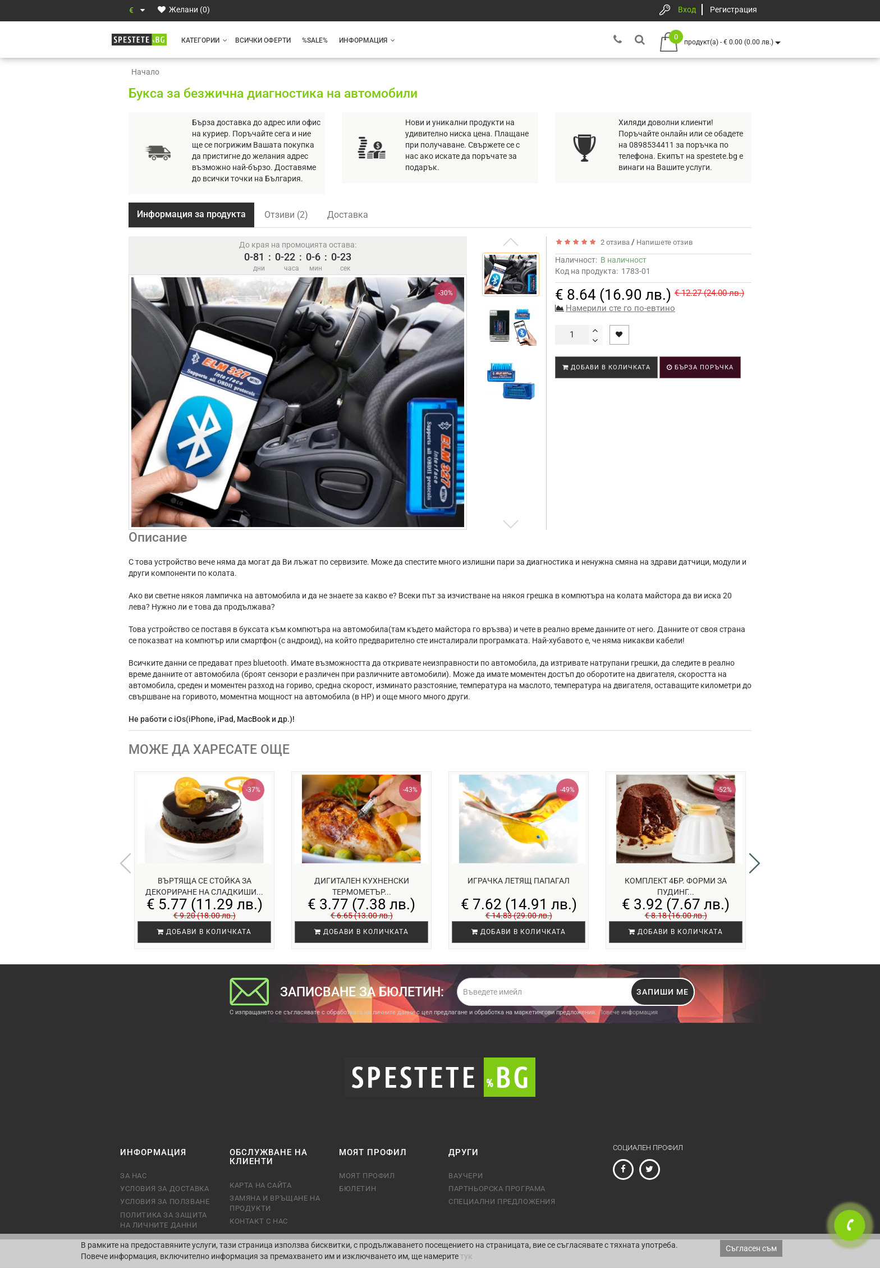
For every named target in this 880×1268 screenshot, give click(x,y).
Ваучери (465, 1175)
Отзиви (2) (286, 214)
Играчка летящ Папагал (518, 880)
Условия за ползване (164, 1201)
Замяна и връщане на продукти (275, 1203)
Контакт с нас (259, 1221)
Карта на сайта (260, 1185)
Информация (367, 40)
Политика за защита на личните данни (163, 1220)
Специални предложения (502, 1201)
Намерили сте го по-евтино (620, 308)
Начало (145, 71)
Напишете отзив (664, 242)
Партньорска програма (497, 1188)
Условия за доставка (164, 1188)
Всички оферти (263, 40)
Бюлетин (357, 1188)
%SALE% (315, 40)
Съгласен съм (751, 1248)
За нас (133, 1175)
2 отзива (613, 242)
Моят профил (367, 1175)
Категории (204, 40)
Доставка (347, 214)
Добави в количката (606, 367)
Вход (687, 9)
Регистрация (733, 9)
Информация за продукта (191, 214)
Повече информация (628, 1012)
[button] (754, 863)
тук (466, 1256)
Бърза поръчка (700, 367)
